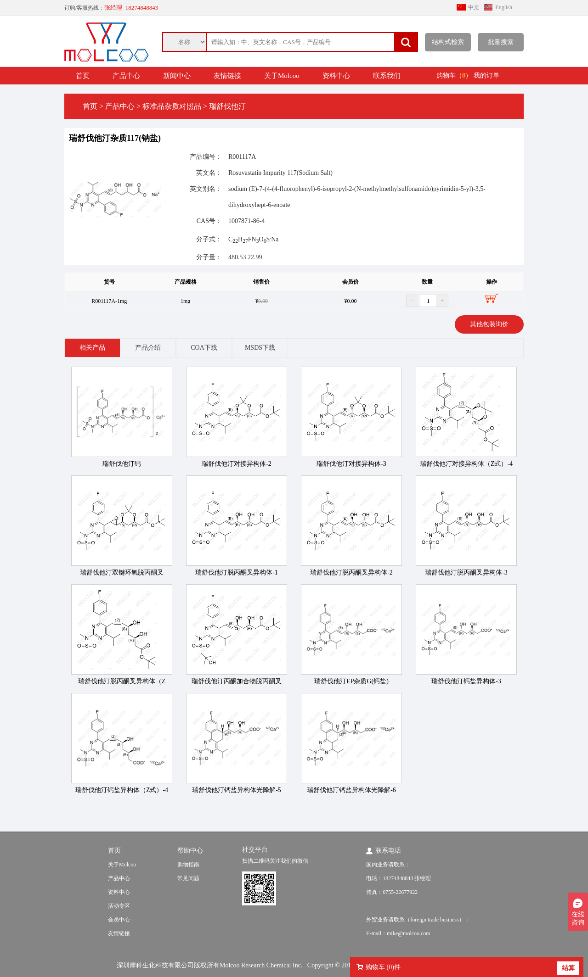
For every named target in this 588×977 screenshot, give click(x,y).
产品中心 (126, 75)
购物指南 (188, 864)
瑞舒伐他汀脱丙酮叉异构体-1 (236, 572)
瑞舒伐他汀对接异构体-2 (236, 463)
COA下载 (204, 347)
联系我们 (387, 75)
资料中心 (336, 75)
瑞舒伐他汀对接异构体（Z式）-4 (466, 463)
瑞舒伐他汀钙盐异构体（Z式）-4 (121, 790)
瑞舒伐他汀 (227, 106)
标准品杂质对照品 (171, 106)
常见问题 (188, 878)
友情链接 (227, 75)
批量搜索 (501, 42)
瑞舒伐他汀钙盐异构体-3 (466, 681)
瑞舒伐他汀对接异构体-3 (351, 463)
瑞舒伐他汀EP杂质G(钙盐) (351, 681)
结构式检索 (448, 42)
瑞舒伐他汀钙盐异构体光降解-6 (351, 790)
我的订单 (486, 75)
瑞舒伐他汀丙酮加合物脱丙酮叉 (237, 681)
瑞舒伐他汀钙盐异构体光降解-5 (236, 790)
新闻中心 (177, 75)
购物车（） (454, 75)
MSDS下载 (260, 347)
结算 (568, 968)
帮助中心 (190, 850)
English (503, 7)
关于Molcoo (282, 75)
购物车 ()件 (383, 967)
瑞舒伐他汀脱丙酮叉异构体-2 (351, 572)
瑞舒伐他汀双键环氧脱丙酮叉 (122, 572)
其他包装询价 (489, 324)
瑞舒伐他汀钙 (121, 463)
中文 (473, 7)
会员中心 (119, 919)
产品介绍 (148, 347)
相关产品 (92, 347)
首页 (83, 75)
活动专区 (119, 906)
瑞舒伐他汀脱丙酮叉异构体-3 (466, 572)
